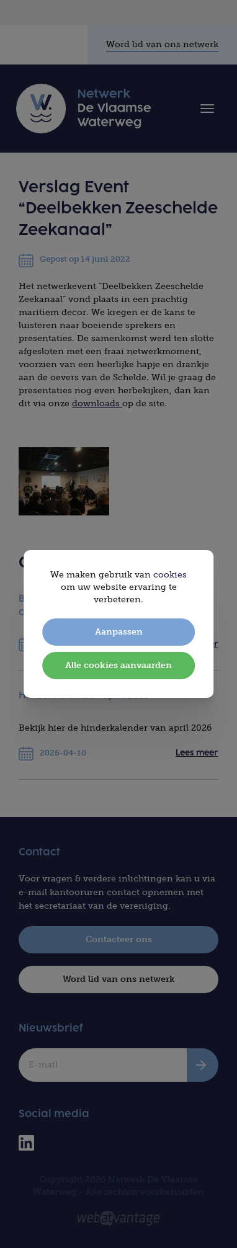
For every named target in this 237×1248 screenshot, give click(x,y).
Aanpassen (119, 631)
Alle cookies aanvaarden (118, 665)
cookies (170, 574)
